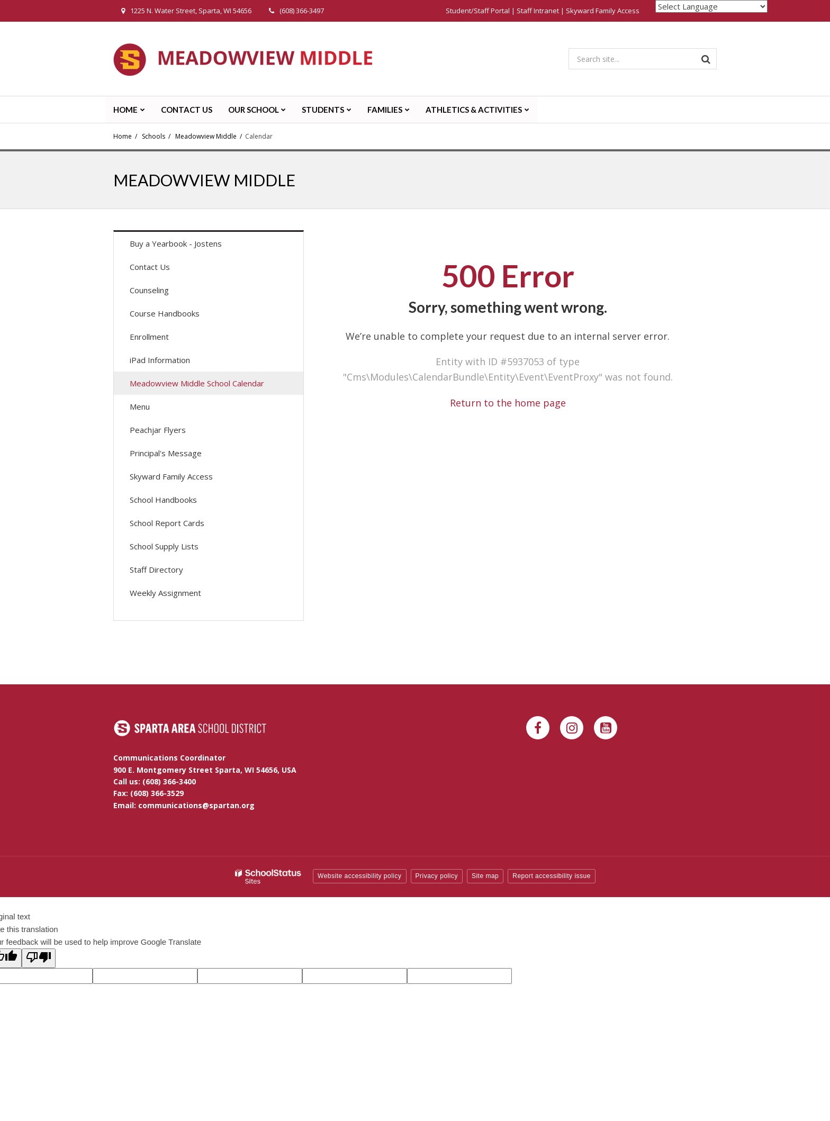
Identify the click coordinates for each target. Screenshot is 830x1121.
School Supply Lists (164, 546)
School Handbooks (163, 499)
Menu (155, 409)
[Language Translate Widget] (711, 6)
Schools (153, 136)
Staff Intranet (538, 10)
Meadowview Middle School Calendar (197, 383)
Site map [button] (485, 876)
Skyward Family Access (602, 10)
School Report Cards (167, 523)
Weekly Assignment (165, 592)
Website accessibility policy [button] (360, 876)
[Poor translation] (39, 958)
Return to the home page (508, 402)
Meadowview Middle (206, 136)
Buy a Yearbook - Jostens (191, 246)
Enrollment (149, 336)
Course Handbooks (165, 313)
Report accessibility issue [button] (551, 876)
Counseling (149, 290)
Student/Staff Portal (478, 10)
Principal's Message (166, 453)
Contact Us (150, 266)
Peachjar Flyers (173, 432)
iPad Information (160, 360)
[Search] (706, 58)
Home (122, 136)
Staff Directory (156, 569)
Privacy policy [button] (437, 876)
